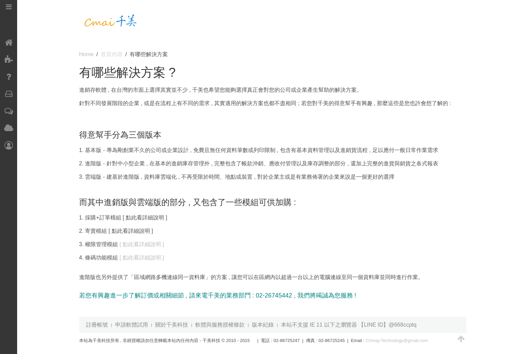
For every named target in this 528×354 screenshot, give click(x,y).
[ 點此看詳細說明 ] (142, 244)
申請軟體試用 (131, 325)
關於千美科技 (171, 325)
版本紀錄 (263, 325)
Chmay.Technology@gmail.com (397, 340)
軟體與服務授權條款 (220, 325)
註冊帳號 (97, 325)
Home (86, 54)
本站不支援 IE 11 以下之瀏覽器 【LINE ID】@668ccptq (349, 325)
